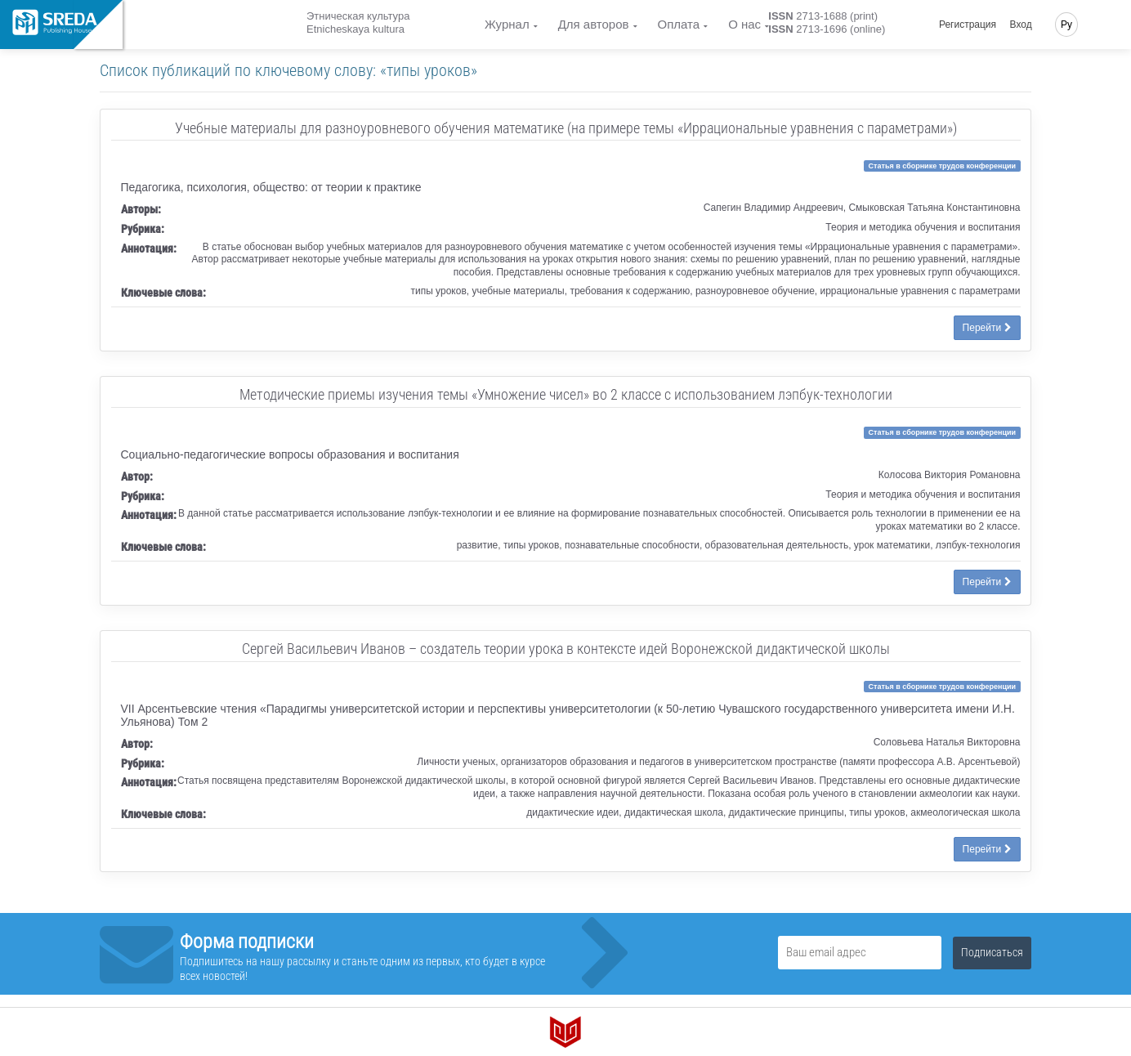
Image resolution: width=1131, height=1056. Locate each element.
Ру (1066, 24)
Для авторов (593, 24)
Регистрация (967, 24)
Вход (1021, 24)
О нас (744, 24)
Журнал (507, 24)
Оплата (679, 24)
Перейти (987, 327)
